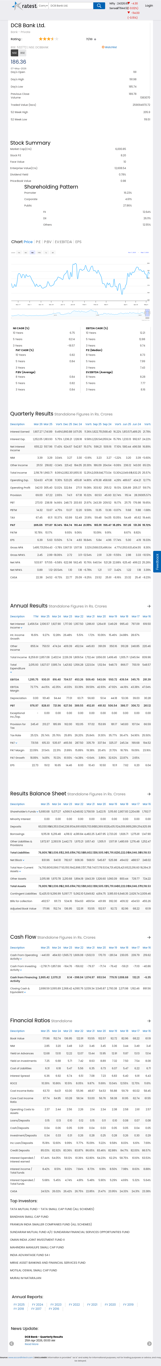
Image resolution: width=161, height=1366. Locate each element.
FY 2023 (56, 1305)
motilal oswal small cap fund (33, 1270)
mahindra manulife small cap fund (37, 1247)
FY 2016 (54, 1309)
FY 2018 (19, 1309)
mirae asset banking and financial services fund (48, 1263)
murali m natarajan (25, 1278)
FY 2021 (92, 1305)
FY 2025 (19, 1305)
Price (28, 241)
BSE (22, 53)
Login (149, 5)
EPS (78, 241)
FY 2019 (128, 1305)
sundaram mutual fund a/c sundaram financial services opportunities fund (70, 1232)
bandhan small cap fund (29, 1217)
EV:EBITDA (63, 241)
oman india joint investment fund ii (37, 1240)
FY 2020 (110, 1305)
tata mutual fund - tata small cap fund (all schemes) (52, 1209)
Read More (32, 1344)
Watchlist (111, 47)
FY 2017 (36, 1309)
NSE (14, 53)
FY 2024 (37, 1305)
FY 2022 (74, 1305)
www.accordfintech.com (20, 1357)
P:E (38, 241)
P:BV (48, 241)
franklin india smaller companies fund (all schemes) (51, 1224)
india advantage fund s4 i (30, 1255)
